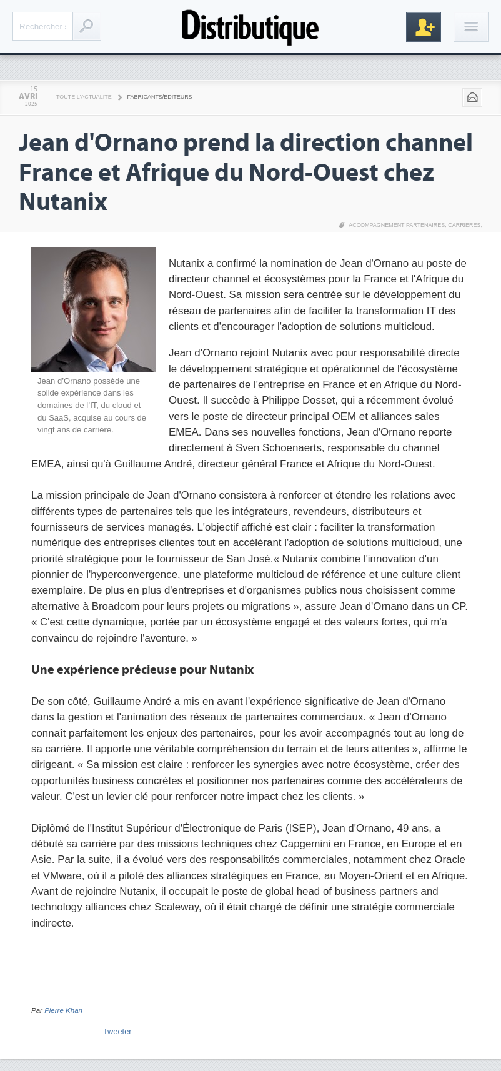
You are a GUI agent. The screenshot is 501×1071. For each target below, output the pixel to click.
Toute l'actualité (84, 97)
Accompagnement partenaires (397, 225)
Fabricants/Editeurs (159, 97)
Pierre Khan (63, 1010)
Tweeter (117, 1031)
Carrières (464, 225)
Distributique (250, 26)
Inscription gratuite (423, 26)
